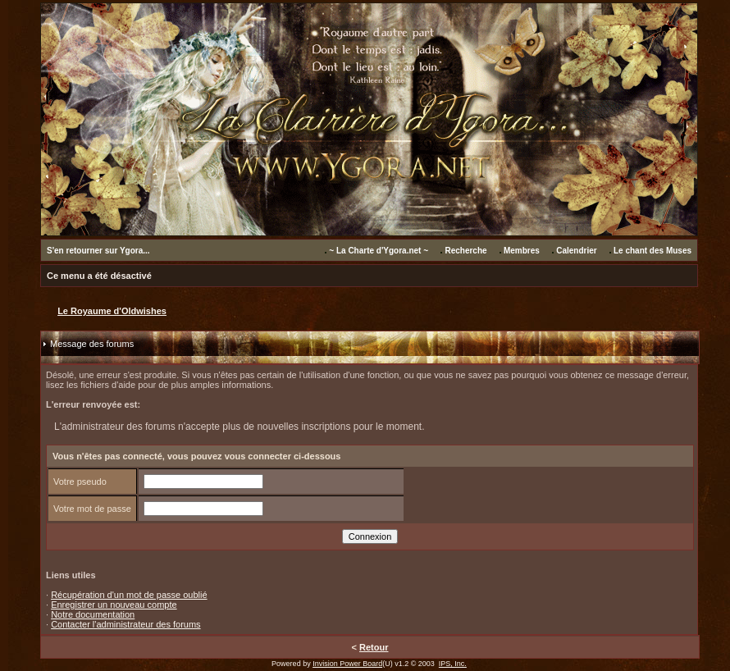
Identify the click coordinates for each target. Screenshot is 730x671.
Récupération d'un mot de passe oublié (129, 595)
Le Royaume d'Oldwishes (112, 311)
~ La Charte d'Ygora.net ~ (378, 250)
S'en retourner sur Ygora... (98, 250)
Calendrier (576, 250)
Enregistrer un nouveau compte (113, 604)
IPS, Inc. (453, 664)
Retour (373, 647)
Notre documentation (93, 614)
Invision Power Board (347, 664)
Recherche (465, 250)
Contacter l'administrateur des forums (125, 624)
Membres (522, 250)
